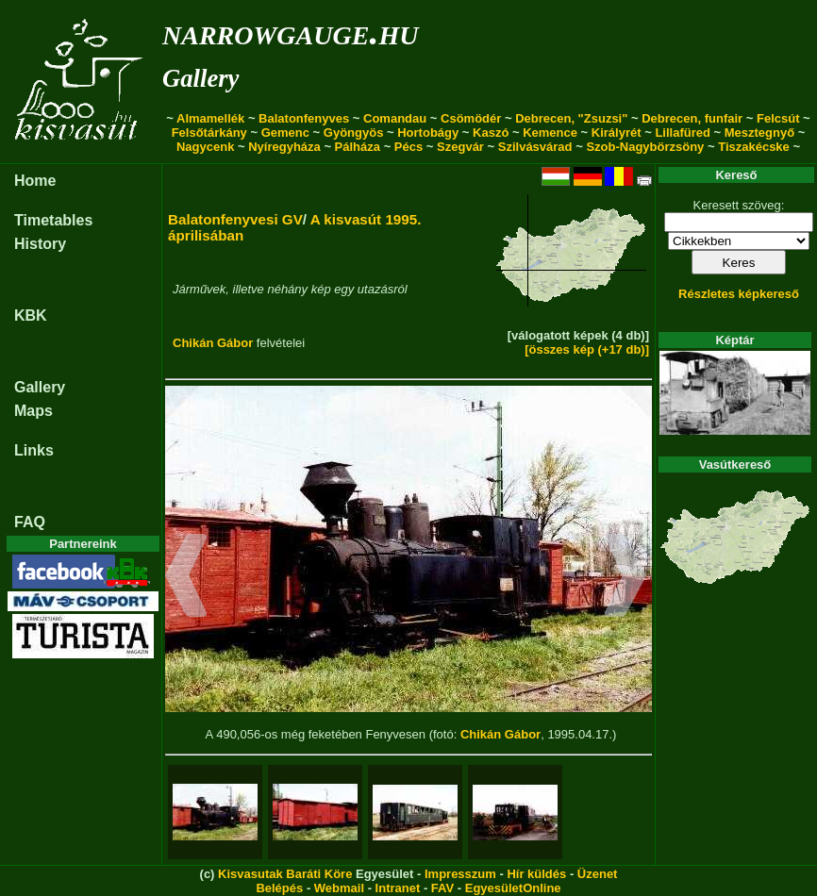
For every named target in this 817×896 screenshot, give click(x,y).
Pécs (408, 147)
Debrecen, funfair (692, 118)
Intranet (398, 888)
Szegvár (460, 147)
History (40, 244)
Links (34, 450)
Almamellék (210, 118)
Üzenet (597, 874)
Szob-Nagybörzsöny (645, 147)
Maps (33, 411)
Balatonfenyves (303, 118)
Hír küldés (536, 874)
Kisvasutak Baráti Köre (285, 874)
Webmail (339, 888)
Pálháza (357, 147)
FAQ (29, 522)
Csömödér (471, 118)
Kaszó (491, 132)
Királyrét (617, 132)
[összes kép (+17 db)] (587, 349)
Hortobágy (428, 132)
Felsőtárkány (209, 132)
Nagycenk (205, 147)
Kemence (550, 132)
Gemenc (285, 132)
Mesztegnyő (759, 132)
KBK (30, 315)
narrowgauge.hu (290, 31)
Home (35, 181)
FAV (442, 888)
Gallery (200, 78)
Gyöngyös (354, 132)
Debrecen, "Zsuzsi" (571, 118)
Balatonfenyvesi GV (235, 219)
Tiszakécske (754, 147)
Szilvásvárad (535, 147)
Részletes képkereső (738, 294)
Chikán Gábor (213, 343)
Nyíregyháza (284, 147)
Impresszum (460, 874)
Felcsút (778, 118)
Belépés (279, 888)
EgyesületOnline (513, 888)
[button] (186, 578)
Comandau (394, 118)
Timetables (53, 220)
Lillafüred (682, 132)
